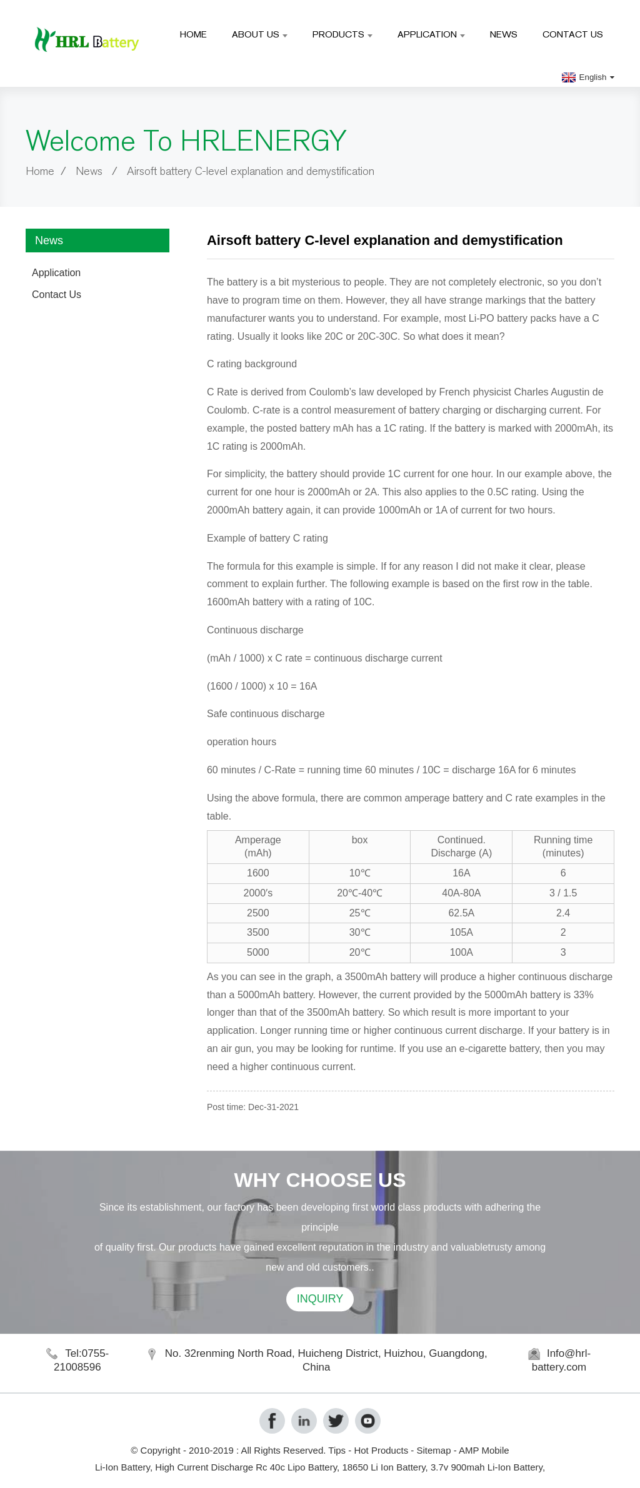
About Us (260, 34)
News (504, 34)
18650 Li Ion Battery (383, 1467)
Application (431, 34)
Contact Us (572, 34)
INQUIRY (320, 1323)
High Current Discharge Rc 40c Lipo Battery (246, 1467)
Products (342, 34)
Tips (337, 1450)
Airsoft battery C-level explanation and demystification (250, 171)
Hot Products (381, 1450)
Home (193, 34)
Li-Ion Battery (122, 1467)
